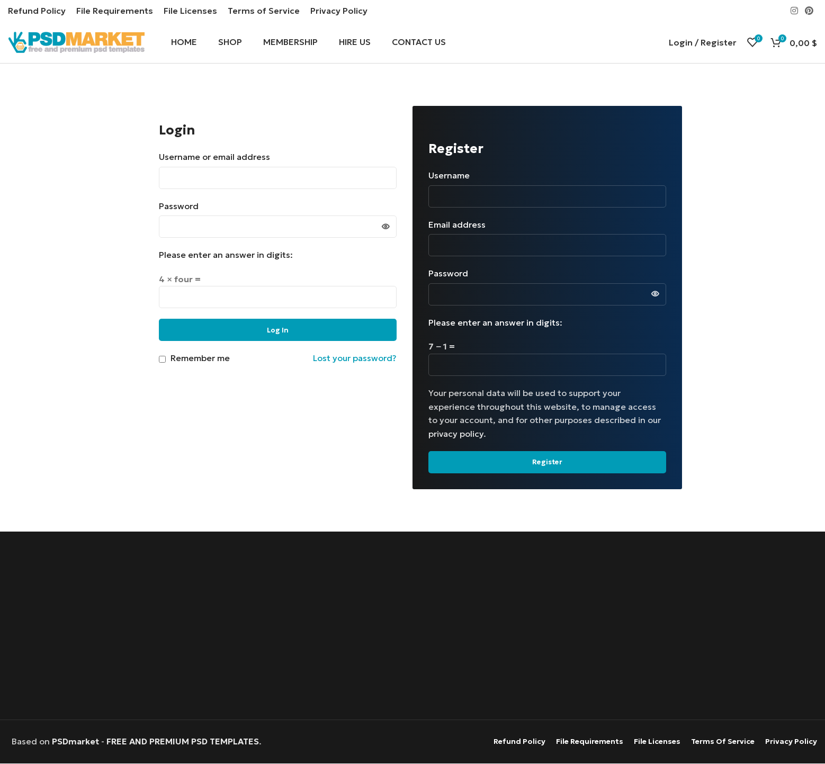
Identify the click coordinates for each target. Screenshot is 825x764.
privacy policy (455, 433)
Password (182, 206)
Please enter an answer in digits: (226, 255)
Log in (278, 330)
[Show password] (385, 227)
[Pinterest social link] (809, 11)
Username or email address (218, 157)
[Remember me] (162, 359)
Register (547, 462)
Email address (460, 224)
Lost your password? (355, 358)
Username (452, 175)
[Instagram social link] (794, 11)
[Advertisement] (413, 627)
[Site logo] (76, 41)
